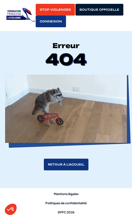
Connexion (51, 21)
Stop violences (55, 9)
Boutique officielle (99, 9)
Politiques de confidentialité (66, 203)
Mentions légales (66, 194)
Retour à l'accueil (66, 164)
